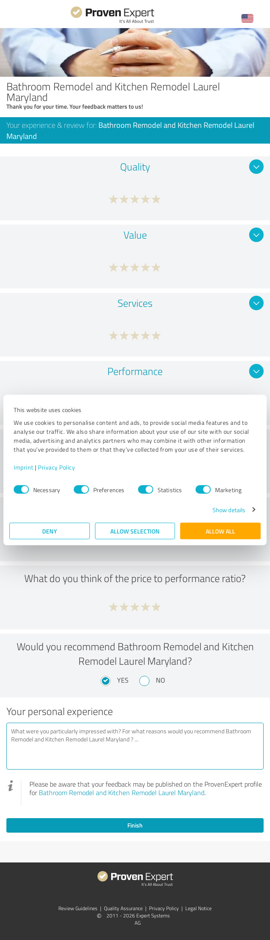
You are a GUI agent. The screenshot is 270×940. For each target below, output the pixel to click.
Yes (123, 680)
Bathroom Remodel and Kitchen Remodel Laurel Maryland (121, 792)
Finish (135, 825)
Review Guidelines (78, 908)
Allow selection (135, 531)
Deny (49, 531)
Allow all (220, 531)
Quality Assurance (123, 908)
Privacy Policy (56, 467)
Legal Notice (198, 908)
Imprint (24, 467)
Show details (229, 509)
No (160, 680)
